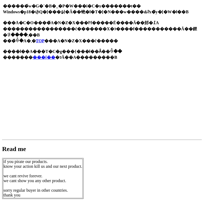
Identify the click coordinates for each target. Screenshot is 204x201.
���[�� (44, 57)
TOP (40, 41)
